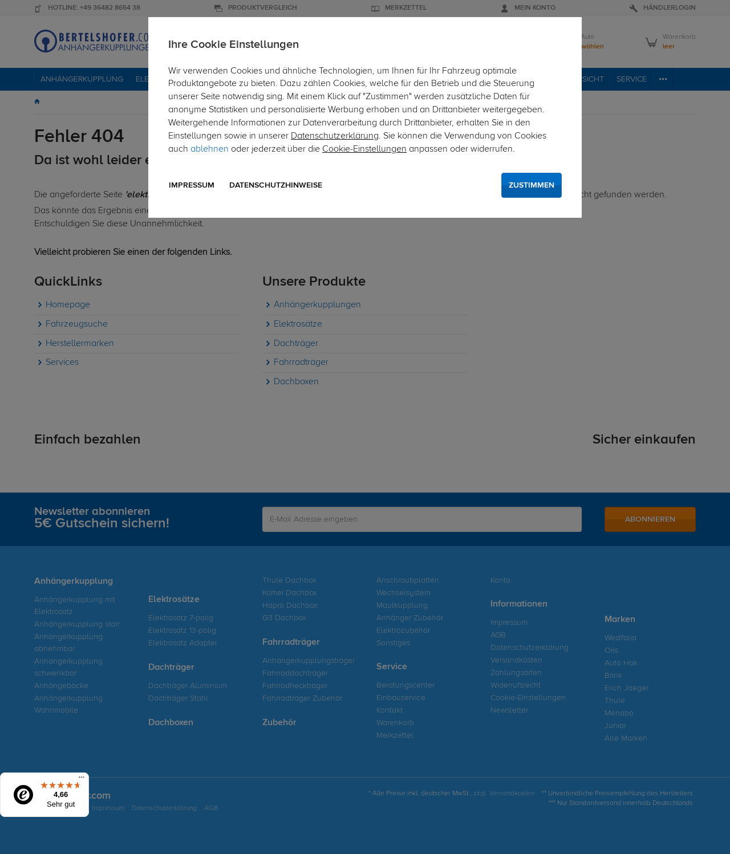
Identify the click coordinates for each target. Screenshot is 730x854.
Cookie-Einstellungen (364, 149)
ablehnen (209, 149)
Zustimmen (531, 185)
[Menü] (81, 780)
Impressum (191, 185)
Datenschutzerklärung (335, 136)
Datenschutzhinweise (275, 185)
